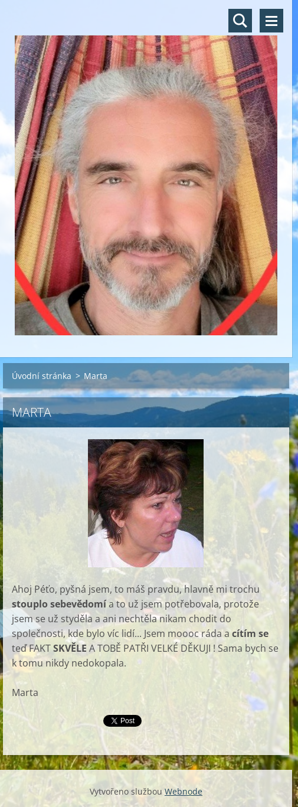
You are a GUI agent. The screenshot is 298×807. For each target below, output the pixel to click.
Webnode (183, 791)
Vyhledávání (240, 20)
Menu (271, 20)
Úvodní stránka (41, 375)
